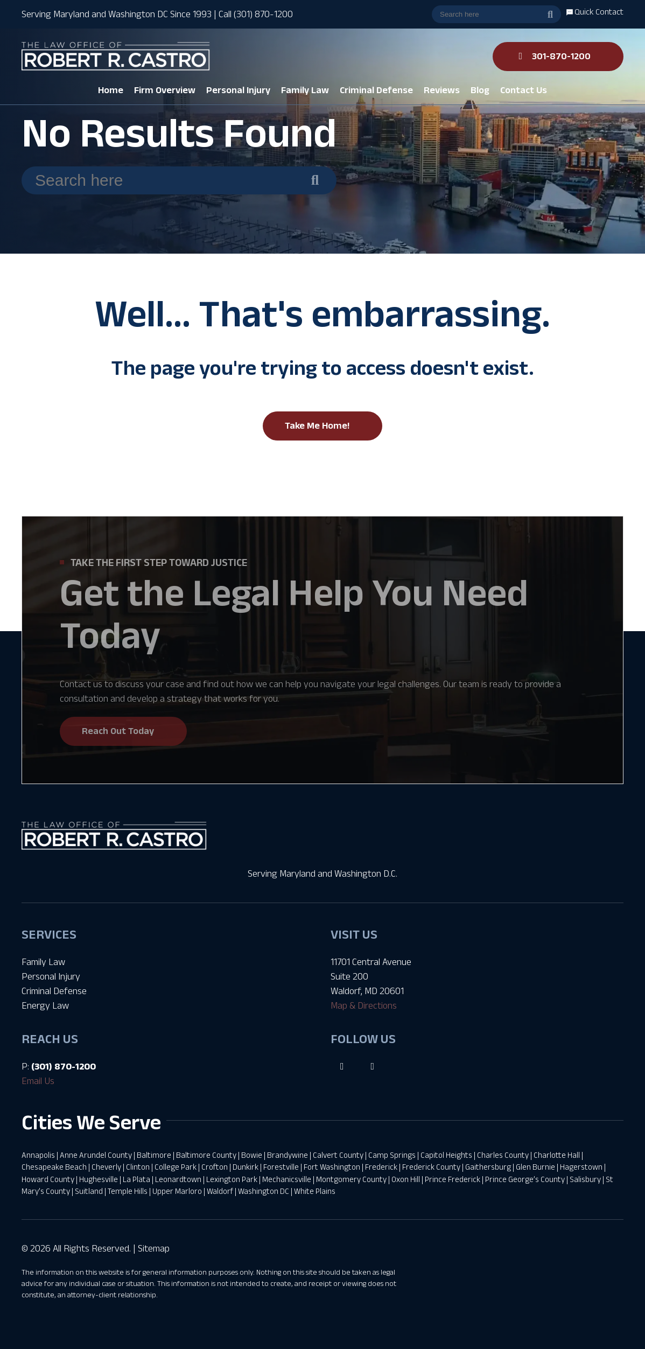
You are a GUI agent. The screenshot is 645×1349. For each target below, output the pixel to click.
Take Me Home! (317, 425)
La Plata (136, 1179)
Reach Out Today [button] (118, 730)
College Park (176, 1166)
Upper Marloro (177, 1191)
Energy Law (45, 1005)
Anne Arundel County (96, 1154)
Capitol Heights (446, 1154)
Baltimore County (206, 1154)
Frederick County (431, 1166)
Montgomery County (351, 1179)
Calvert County (338, 1154)
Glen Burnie (535, 1166)
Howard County (48, 1179)
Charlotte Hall (557, 1154)
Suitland (89, 1191)
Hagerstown (581, 1166)
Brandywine (287, 1154)
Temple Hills (128, 1191)
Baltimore (154, 1154)
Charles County (503, 1154)
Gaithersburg (488, 1166)
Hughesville (98, 1179)
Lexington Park (231, 1179)
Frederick (381, 1166)
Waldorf (220, 1191)
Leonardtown (178, 1179)
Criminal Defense (54, 990)
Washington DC (263, 1191)
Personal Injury (51, 976)
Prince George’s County (525, 1179)
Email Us (38, 1080)
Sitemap (154, 1248)
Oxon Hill (405, 1179)
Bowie (251, 1154)
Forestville (281, 1166)
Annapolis (38, 1154)
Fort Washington (332, 1166)
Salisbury (585, 1179)
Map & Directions (364, 1005)
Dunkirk (245, 1166)
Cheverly (106, 1166)
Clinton (138, 1166)
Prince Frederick (452, 1179)
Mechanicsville (286, 1179)
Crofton (214, 1166)
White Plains (314, 1191)
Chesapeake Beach (54, 1166)
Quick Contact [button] (594, 11)
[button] (164, 90)
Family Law (43, 961)
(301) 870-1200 (63, 1066)
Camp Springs (392, 1154)
